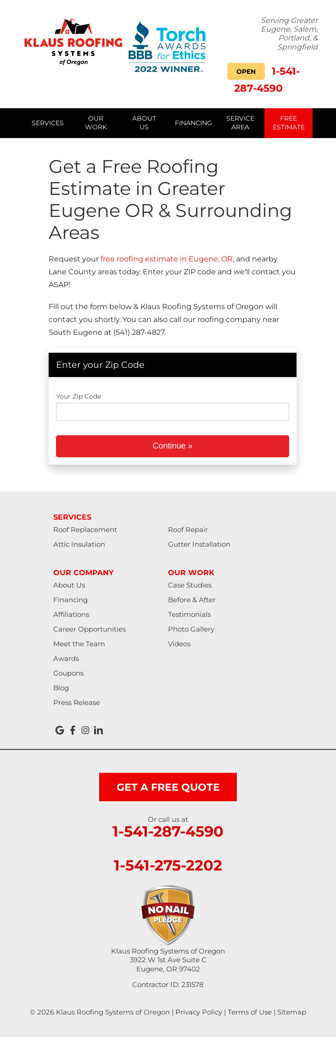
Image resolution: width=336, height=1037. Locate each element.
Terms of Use (250, 1012)
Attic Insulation (79, 544)
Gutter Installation (199, 544)
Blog (61, 687)
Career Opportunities (89, 629)
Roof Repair (188, 529)
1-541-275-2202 (168, 865)
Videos (179, 643)
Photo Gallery (191, 629)
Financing (70, 599)
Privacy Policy (198, 1012)
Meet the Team (79, 643)
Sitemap (291, 1012)
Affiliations (71, 614)
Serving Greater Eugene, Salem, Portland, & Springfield (289, 33)
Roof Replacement (85, 529)
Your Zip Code (78, 396)
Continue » (172, 445)
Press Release (76, 702)
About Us (69, 585)
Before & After (192, 599)
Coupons (68, 673)
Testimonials (189, 614)
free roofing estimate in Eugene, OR (167, 259)
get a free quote (168, 787)
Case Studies (190, 585)
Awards (66, 658)
